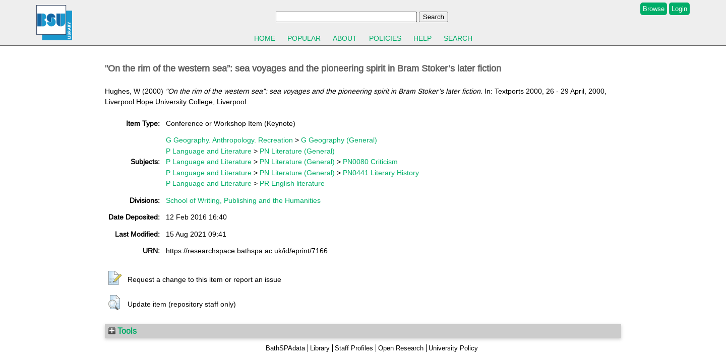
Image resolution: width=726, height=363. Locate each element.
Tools (122, 330)
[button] (115, 278)
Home (264, 38)
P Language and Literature (209, 151)
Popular (304, 38)
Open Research (401, 348)
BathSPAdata (285, 348)
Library (320, 348)
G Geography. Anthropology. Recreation (229, 140)
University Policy (453, 348)
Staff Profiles (354, 348)
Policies (385, 38)
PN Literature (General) (297, 151)
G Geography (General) (339, 140)
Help (422, 38)
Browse (653, 9)
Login (679, 9)
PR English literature (292, 183)
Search (458, 38)
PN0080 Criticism (370, 162)
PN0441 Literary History (381, 173)
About (345, 38)
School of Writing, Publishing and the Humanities (243, 200)
